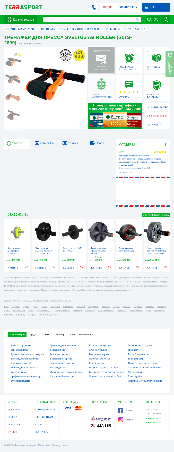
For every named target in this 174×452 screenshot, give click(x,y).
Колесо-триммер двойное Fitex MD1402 (15, 251)
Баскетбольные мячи (138, 354)
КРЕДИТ (12, 432)
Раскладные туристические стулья (106, 372)
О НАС (39, 424)
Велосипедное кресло (61, 358)
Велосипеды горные (99, 354)
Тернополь (121, 310)
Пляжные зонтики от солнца (142, 363)
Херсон (116, 306)
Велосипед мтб (57, 350)
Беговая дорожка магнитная (25, 358)
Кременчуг (89, 310)
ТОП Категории (17, 334)
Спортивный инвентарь (62, 376)
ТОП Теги (44, 334)
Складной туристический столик (144, 367)
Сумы (6, 310)
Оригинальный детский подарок (66, 372)
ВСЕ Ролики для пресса (156, 215)
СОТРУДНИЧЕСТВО (46, 409)
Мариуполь (93, 306)
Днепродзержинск (61, 310)
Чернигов (138, 306)
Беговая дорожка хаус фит (24, 367)
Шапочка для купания (100, 345)
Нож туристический (21, 363)
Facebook (125, 410)
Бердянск (20, 315)
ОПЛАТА (13, 417)
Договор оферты (60, 445)
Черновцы (77, 310)
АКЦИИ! (107, 7)
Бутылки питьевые (20, 381)
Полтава (126, 306)
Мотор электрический (100, 358)
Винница (105, 306)
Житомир (162, 306)
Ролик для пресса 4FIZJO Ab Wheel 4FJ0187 (98, 251)
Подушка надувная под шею (103, 367)
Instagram (125, 419)
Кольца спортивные (21, 345)
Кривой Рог (68, 306)
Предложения (86, 334)
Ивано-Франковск (106, 310)
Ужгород (31, 315)
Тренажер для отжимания (63, 345)
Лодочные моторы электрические (145, 381)
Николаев (81, 306)
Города (32, 334)
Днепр (35, 306)
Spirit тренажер (136, 358)
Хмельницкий (19, 310)
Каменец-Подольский (48, 315)
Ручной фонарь (96, 363)
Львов (44, 306)
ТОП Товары (59, 334)
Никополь (8, 315)
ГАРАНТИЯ (14, 424)
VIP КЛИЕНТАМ (44, 417)
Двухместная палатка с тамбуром (28, 354)
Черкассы (150, 306)
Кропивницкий (43, 310)
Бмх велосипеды (19, 350)
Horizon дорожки (58, 367)
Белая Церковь (136, 310)
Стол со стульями (98, 350)
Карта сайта (44, 445)
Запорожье (55, 306)
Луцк (148, 310)
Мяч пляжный (135, 372)
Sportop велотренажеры (62, 363)
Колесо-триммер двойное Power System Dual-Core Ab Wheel (156, 251)
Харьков (15, 306)
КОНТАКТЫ (42, 432)
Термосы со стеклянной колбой (105, 376)
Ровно (30, 310)
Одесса (26, 306)
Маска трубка (135, 376)
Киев (6, 306)
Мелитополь (159, 310)
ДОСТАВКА (14, 409)
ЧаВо (72, 334)
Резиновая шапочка (59, 354)
